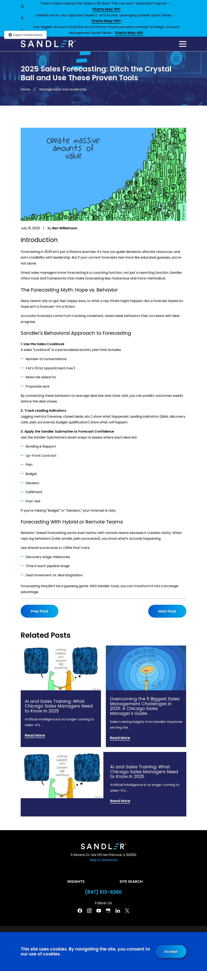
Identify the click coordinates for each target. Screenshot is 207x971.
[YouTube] (98, 910)
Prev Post (39, 611)
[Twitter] (127, 910)
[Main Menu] (182, 43)
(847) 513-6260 (103, 892)
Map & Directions (103, 860)
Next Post (167, 611)
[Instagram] (89, 910)
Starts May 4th (129, 33)
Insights (76, 881)
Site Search (131, 881)
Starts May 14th (106, 21)
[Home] (48, 44)
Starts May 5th (106, 9)
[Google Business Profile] (108, 910)
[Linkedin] (117, 910)
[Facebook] (80, 910)
